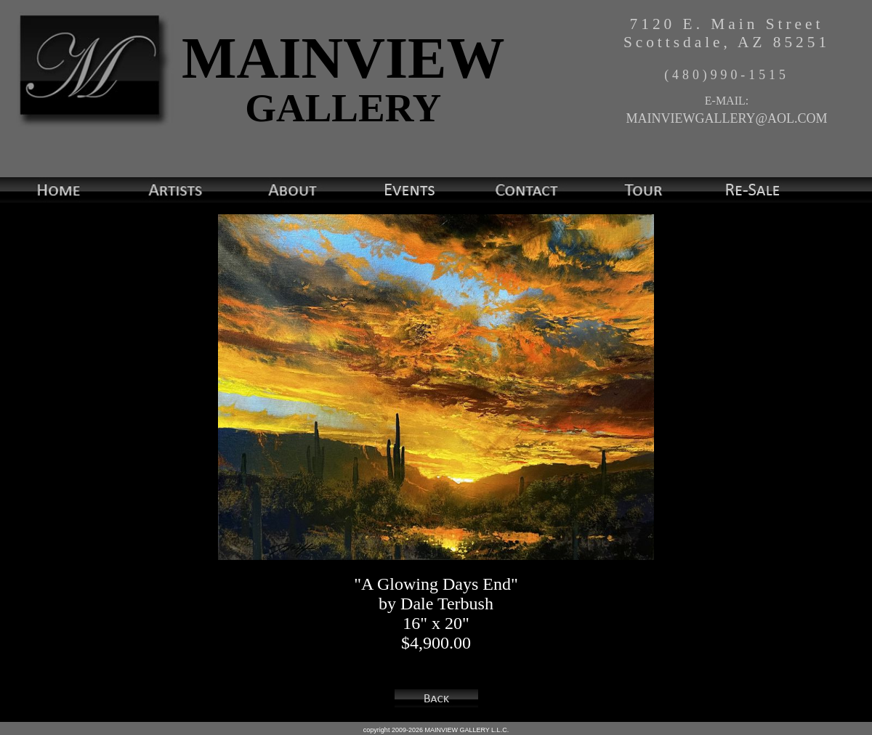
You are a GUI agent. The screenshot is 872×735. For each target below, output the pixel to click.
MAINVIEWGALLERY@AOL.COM (726, 118)
